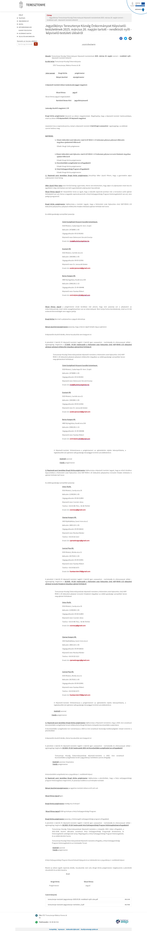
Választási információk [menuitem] (27, 36)
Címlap (21, 15)
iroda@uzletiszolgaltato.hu (79, 241)
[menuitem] (28, 15)
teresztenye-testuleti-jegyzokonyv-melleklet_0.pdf (66, 905)
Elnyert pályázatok (25, 30)
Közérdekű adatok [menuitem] (25, 33)
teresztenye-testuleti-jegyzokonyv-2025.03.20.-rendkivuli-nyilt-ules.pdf (73, 899)
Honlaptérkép (53, 929)
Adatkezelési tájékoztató (72, 929)
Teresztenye (31, 4)
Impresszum (61, 929)
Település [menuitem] (22, 18)
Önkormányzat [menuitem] (24, 21)
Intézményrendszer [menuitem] (25, 27)
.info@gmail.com (84, 295)
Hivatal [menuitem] (21, 24)
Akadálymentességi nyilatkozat (89, 929)
